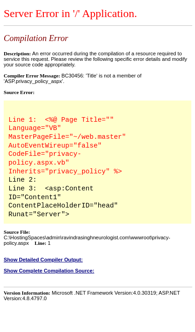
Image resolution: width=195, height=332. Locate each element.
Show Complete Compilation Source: (49, 270)
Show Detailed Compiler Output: (43, 259)
